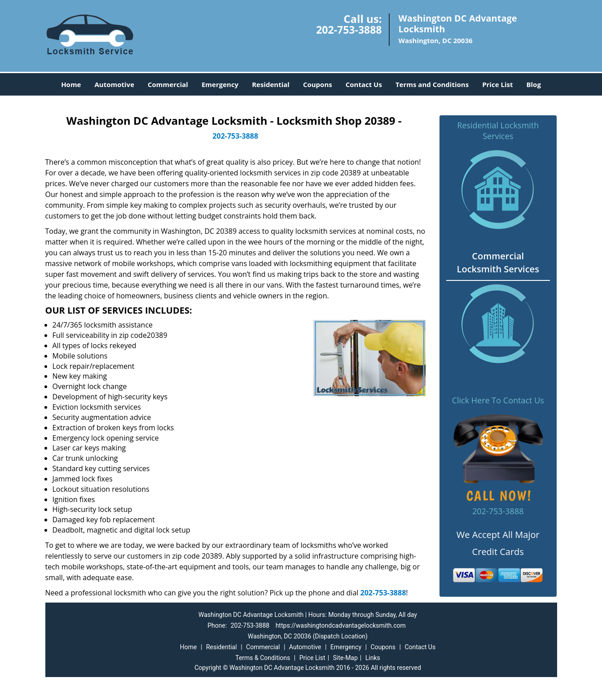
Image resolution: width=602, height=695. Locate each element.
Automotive (114, 84)
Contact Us (364, 84)
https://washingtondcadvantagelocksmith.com (341, 625)
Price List (497, 84)
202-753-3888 (349, 29)
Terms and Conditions (432, 84)
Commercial (168, 84)
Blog (533, 84)
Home (71, 84)
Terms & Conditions (262, 657)
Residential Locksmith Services (498, 130)
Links (372, 657)
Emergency (220, 84)
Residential (271, 84)
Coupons (317, 84)
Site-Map (345, 657)
